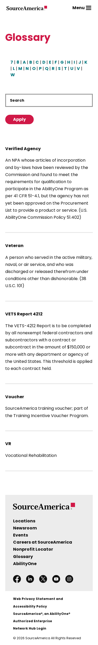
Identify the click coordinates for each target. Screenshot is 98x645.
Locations (24, 521)
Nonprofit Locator (33, 549)
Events (20, 535)
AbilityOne (25, 564)
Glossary (23, 557)
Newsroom (25, 528)
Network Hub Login (29, 628)
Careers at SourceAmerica (42, 542)
